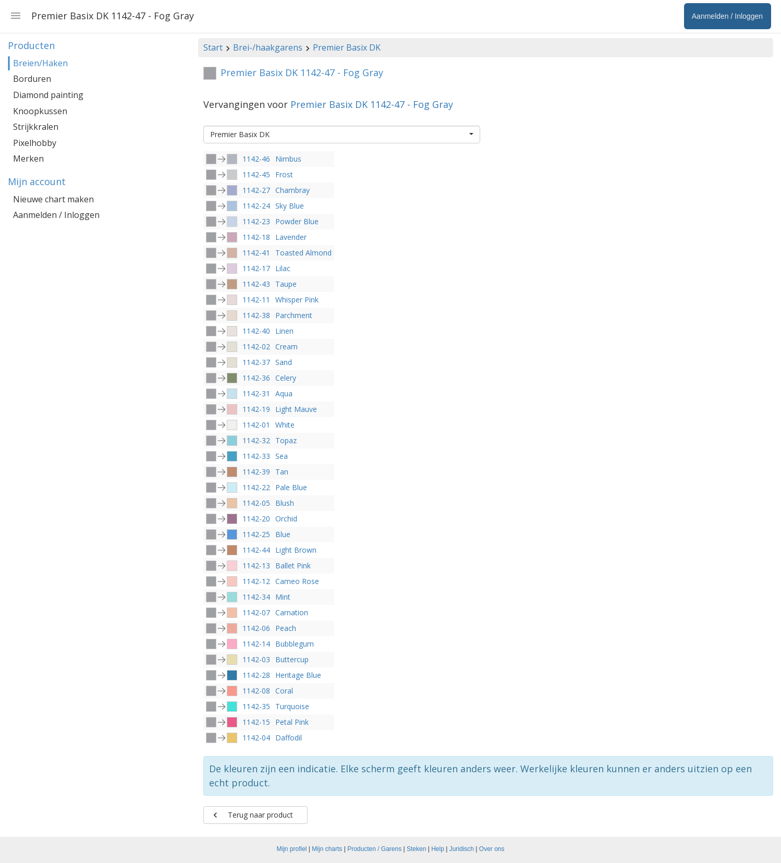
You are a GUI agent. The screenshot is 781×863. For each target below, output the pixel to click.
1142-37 (256, 362)
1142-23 (256, 221)
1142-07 (256, 612)
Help (437, 849)
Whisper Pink (297, 300)
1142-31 (256, 393)
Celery (285, 378)
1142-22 (256, 487)
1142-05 (256, 503)
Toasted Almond (303, 253)
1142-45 (256, 174)
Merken (28, 158)
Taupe (286, 284)
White (285, 425)
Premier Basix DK (347, 47)
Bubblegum (294, 644)
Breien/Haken (40, 63)
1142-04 (256, 738)
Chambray (292, 190)
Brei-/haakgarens (267, 47)
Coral (284, 691)
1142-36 (256, 378)
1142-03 (256, 659)
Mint (282, 597)
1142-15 (256, 722)
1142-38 (256, 315)
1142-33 (256, 456)
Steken (416, 849)
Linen (284, 331)
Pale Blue (291, 487)
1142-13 (256, 565)
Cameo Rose (297, 581)
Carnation (291, 612)
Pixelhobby (34, 143)
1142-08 (256, 691)
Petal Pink (292, 722)
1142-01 (256, 425)
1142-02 (256, 346)
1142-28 (256, 675)
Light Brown (295, 550)
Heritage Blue (298, 675)
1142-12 (256, 581)
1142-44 (256, 550)
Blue (282, 534)
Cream (286, 346)
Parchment (293, 315)
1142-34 (256, 597)
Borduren (32, 78)
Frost (284, 174)
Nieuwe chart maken (53, 199)
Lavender (291, 237)
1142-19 (256, 409)
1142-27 (256, 190)
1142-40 (256, 331)
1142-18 (256, 237)
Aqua (283, 393)
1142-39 (256, 472)
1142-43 (256, 284)
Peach (285, 628)
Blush (284, 503)
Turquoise (292, 706)
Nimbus (288, 159)
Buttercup (292, 659)
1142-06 (256, 628)
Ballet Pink (293, 565)
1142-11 (256, 300)
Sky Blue (289, 206)
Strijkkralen (35, 126)
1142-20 (256, 519)
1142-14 (256, 644)
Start (213, 47)
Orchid (286, 519)
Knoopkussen (40, 111)
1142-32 (256, 440)
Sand (283, 362)
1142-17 (256, 268)
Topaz (286, 440)
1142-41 (256, 253)
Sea (281, 456)
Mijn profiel (292, 849)
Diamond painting (48, 95)
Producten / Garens (374, 849)
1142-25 (256, 534)
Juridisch (461, 849)
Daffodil (288, 738)
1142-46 (256, 159)
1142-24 (256, 206)
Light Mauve (296, 409)
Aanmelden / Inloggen (56, 215)
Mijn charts (327, 849)
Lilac (282, 268)
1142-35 (256, 706)
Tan (281, 472)
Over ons (492, 849)
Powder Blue (297, 221)
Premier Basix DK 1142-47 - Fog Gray (371, 104)
